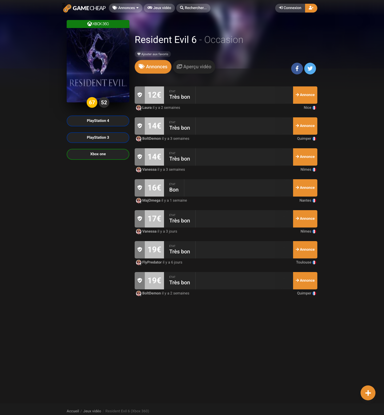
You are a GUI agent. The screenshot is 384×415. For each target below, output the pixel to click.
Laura (144, 108)
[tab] (153, 67)
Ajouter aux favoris (152, 54)
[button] (193, 8)
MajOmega (148, 200)
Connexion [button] (290, 8)
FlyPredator (149, 262)
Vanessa (147, 169)
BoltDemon (149, 139)
